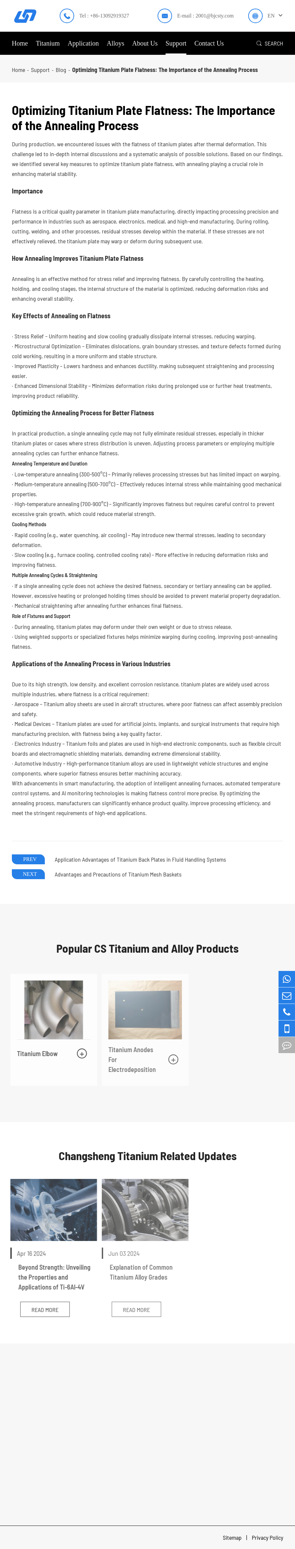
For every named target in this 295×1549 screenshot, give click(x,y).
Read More (40, 1309)
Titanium (48, 43)
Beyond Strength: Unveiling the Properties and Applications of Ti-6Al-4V (50, 1277)
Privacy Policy (267, 1537)
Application (83, 43)
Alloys (115, 43)
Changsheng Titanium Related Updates (148, 1155)
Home (20, 43)
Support (175, 43)
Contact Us (209, 43)
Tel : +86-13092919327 (104, 15)
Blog (61, 69)
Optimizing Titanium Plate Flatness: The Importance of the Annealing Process (165, 69)
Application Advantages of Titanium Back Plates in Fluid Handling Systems (140, 859)
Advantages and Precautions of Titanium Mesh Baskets (118, 874)
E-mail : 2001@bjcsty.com (205, 15)
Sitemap (233, 1537)
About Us (145, 43)
